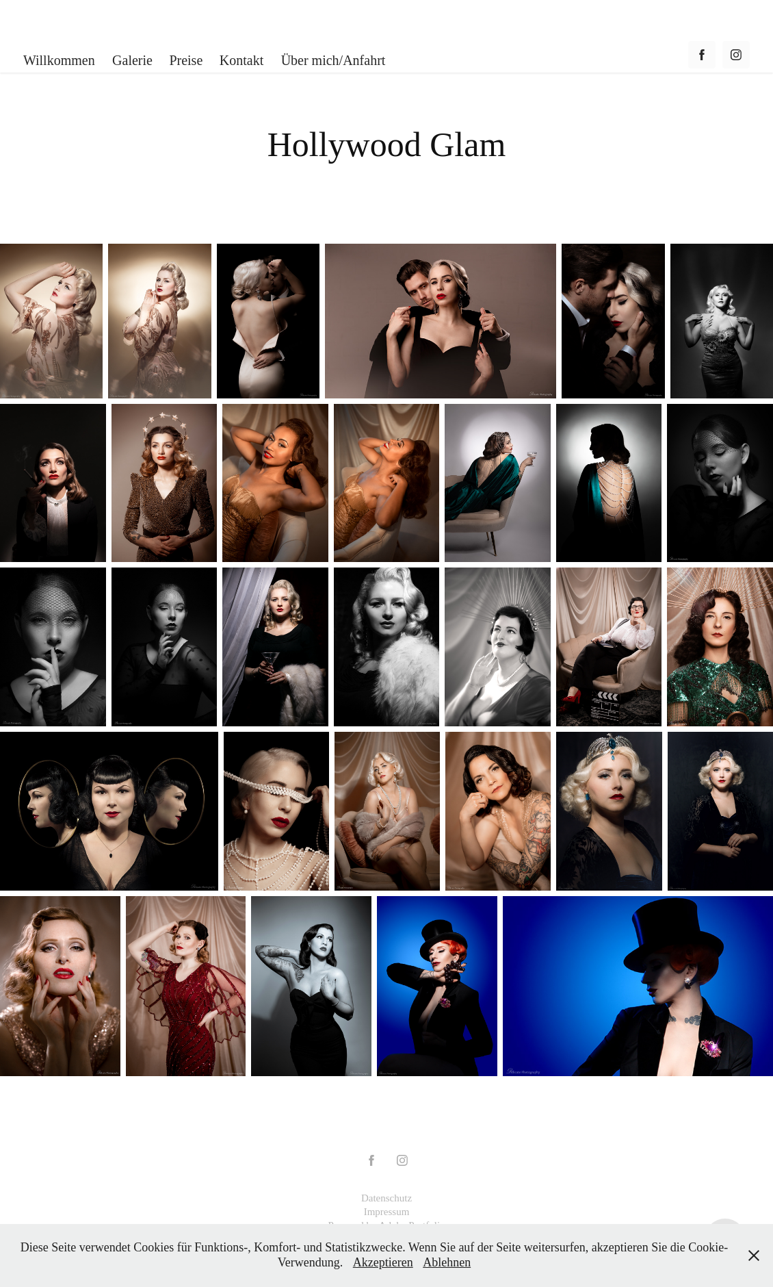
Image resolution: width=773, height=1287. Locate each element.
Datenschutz (386, 1198)
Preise (185, 60)
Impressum (387, 1211)
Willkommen (59, 60)
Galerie (132, 60)
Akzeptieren (383, 1262)
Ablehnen (447, 1262)
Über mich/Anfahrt (333, 60)
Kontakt (241, 60)
